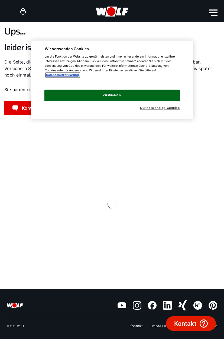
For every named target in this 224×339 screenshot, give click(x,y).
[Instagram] (137, 305)
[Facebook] (152, 305)
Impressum (161, 326)
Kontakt (136, 326)
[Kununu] (197, 305)
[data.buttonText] (191, 323)
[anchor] (23, 11)
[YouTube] (122, 305)
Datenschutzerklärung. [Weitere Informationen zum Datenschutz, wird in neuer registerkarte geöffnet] (63, 75)
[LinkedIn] (167, 305)
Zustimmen (112, 95)
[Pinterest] (213, 305)
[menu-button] (213, 12)
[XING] (182, 305)
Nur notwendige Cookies (160, 108)
